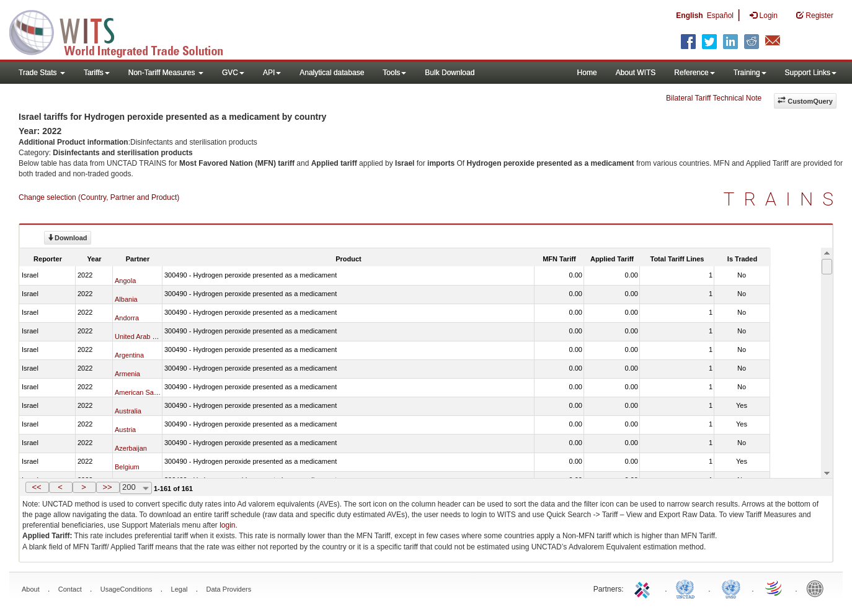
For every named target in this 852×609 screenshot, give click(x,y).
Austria (125, 429)
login (227, 525)
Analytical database (332, 72)
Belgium (127, 467)
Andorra (127, 318)
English (689, 15)
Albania (126, 299)
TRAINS (783, 199)
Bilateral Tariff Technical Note (713, 98)
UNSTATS (731, 587)
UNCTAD (687, 587)
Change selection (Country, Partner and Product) (99, 197)
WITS (124, 31)
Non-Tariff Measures (165, 72)
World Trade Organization (774, 587)
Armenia (127, 373)
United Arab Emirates (147, 336)
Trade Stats (42, 72)
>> (107, 487)
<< (36, 487)
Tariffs (97, 72)
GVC (233, 72)
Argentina (129, 355)
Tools (394, 72)
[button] (37, 487)
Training (750, 72)
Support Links (810, 72)
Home (587, 72)
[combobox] (136, 488)
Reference (694, 72)
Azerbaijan (131, 448)
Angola (125, 280)
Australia (128, 411)
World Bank (817, 587)
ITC (644, 587)
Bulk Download (449, 72)
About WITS (636, 72)
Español (720, 15)
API (272, 72)
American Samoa (141, 392)
